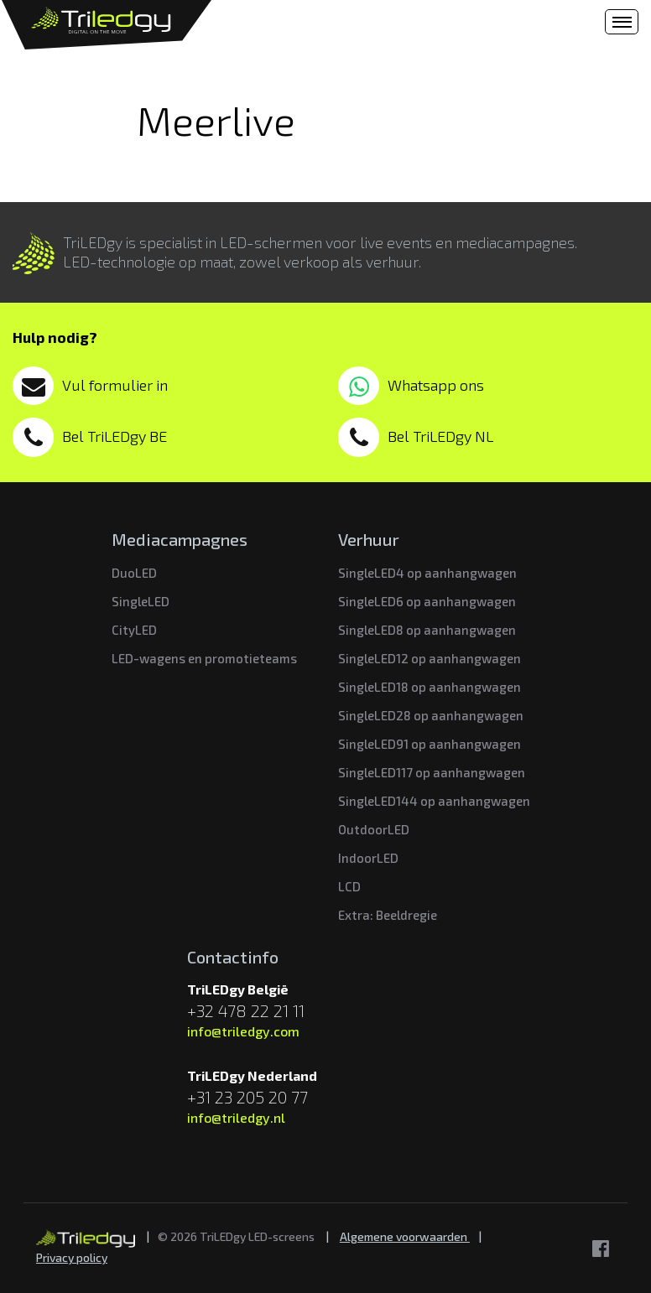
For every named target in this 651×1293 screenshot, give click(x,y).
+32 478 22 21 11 (246, 1010)
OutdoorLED (373, 829)
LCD (349, 886)
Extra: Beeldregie (387, 914)
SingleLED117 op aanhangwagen (431, 772)
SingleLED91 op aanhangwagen (429, 743)
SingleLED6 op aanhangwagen (427, 601)
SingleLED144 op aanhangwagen (434, 800)
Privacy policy (71, 1257)
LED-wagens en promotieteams (204, 658)
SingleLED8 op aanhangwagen (427, 629)
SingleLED (140, 601)
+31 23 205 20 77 (247, 1097)
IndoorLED (368, 857)
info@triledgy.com (243, 1031)
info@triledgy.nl (236, 1117)
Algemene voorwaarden (405, 1236)
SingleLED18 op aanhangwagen (429, 686)
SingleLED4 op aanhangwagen (427, 572)
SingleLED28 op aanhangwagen (430, 715)
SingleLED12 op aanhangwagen (429, 658)
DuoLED (134, 572)
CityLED (134, 629)
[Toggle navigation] (621, 21)
